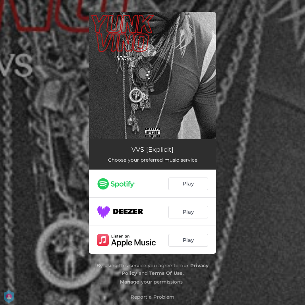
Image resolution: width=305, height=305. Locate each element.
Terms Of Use (166, 273)
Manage (129, 282)
